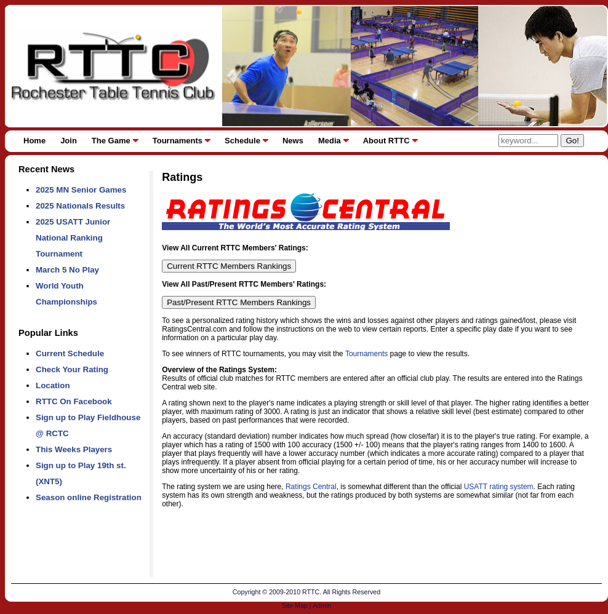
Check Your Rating (72, 369)
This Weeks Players (74, 449)
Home (34, 140)
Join (68, 140)
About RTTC (386, 140)
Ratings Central (311, 486)
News (292, 140)
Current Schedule (70, 353)
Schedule (242, 140)
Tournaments (177, 140)
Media (329, 140)
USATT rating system (499, 486)
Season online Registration (89, 497)
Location (53, 385)
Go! (572, 140)
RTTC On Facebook (74, 401)
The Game (111, 140)
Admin (322, 605)
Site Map (295, 605)
